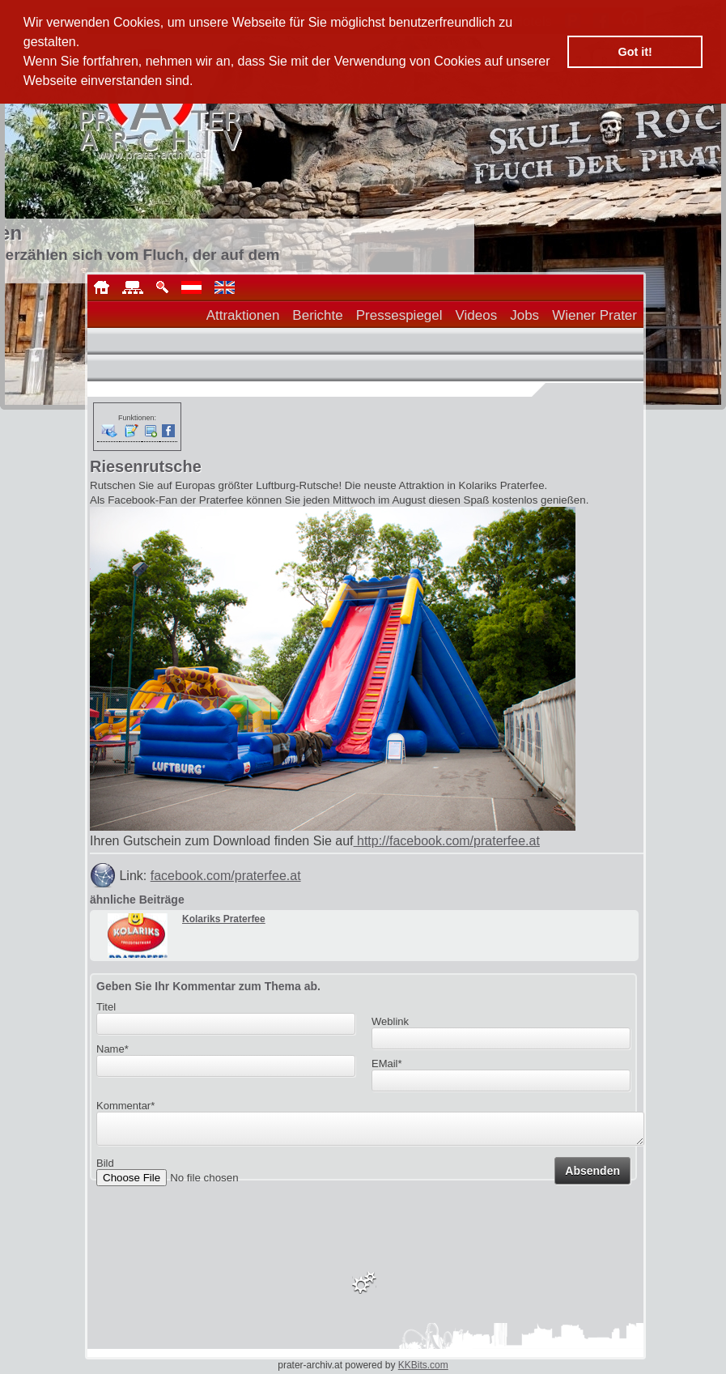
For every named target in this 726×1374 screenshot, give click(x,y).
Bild (105, 1168)
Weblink (390, 1021)
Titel (106, 1007)
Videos (477, 315)
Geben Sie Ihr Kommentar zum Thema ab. (208, 986)
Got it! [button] (635, 51)
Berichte (317, 315)
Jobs (524, 315)
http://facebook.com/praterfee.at (447, 841)
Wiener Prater (594, 315)
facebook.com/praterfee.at (226, 876)
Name (112, 1049)
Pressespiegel (399, 315)
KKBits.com (423, 1365)
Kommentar (125, 1106)
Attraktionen (243, 315)
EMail (386, 1063)
